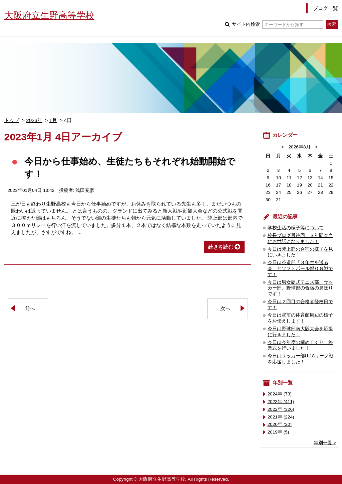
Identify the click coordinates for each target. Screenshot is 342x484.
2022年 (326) (281, 409)
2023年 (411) (281, 401)
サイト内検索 (277, 24)
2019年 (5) (278, 432)
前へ (30, 308)
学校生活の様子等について (296, 227)
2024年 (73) (280, 393)
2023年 (34, 120)
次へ (225, 308)
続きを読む (220, 247)
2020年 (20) (280, 424)
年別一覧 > (325, 442)
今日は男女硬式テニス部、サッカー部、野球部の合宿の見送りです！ (300, 288)
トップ (11, 120)
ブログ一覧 (325, 8)
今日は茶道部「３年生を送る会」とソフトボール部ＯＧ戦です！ (300, 268)
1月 (53, 120)
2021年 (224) (281, 416)
